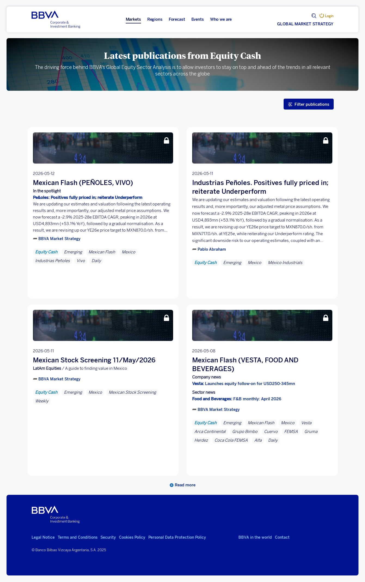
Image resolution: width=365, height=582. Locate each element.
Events (197, 19)
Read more (182, 485)
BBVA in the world (255, 537)
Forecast (177, 19)
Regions (154, 19)
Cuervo (271, 431)
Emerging (73, 252)
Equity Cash (46, 252)
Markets (133, 19)
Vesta (306, 422)
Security (108, 537)
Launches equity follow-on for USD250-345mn (243, 383)
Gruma (310, 431)
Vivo (80, 260)
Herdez (201, 440)
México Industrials (285, 262)
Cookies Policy (132, 537)
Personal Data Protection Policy (177, 537)
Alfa (258, 440)
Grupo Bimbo (244, 431)
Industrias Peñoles (52, 260)
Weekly (41, 401)
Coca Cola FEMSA (231, 440)
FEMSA (291, 431)
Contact (282, 537)
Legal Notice (43, 537)
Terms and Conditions (77, 537)
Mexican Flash (101, 252)
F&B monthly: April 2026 (236, 398)
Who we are (221, 19)
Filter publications (308, 104)
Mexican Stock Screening (132, 392)
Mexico (128, 252)
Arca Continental (210, 431)
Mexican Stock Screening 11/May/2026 (94, 360)
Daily (96, 260)
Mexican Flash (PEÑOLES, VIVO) (83, 183)
